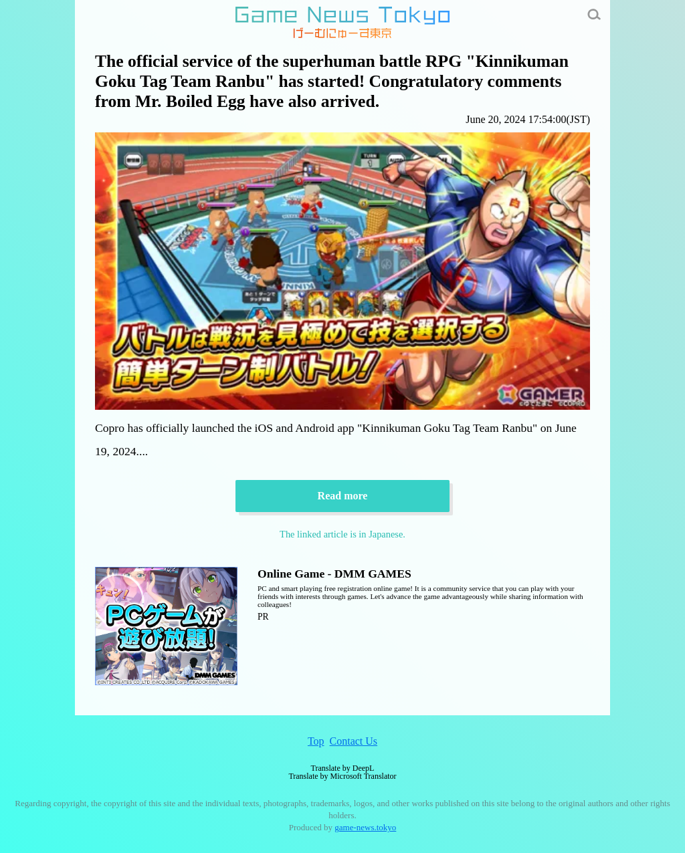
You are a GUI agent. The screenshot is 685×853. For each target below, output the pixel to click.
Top (316, 741)
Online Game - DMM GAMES (334, 573)
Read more (343, 495)
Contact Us (354, 741)
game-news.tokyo (365, 827)
